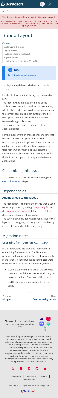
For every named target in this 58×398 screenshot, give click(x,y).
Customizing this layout (14, 47)
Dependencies (10, 50)
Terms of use (29, 379)
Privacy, (38, 385)
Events (44, 376)
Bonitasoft (31, 376)
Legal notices (46, 385)
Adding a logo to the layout (17, 54)
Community (16, 376)
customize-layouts (12, 181)
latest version (48, 21)
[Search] (42, 4)
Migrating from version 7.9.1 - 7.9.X (21, 61)
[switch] (49, 4)
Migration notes (11, 57)
